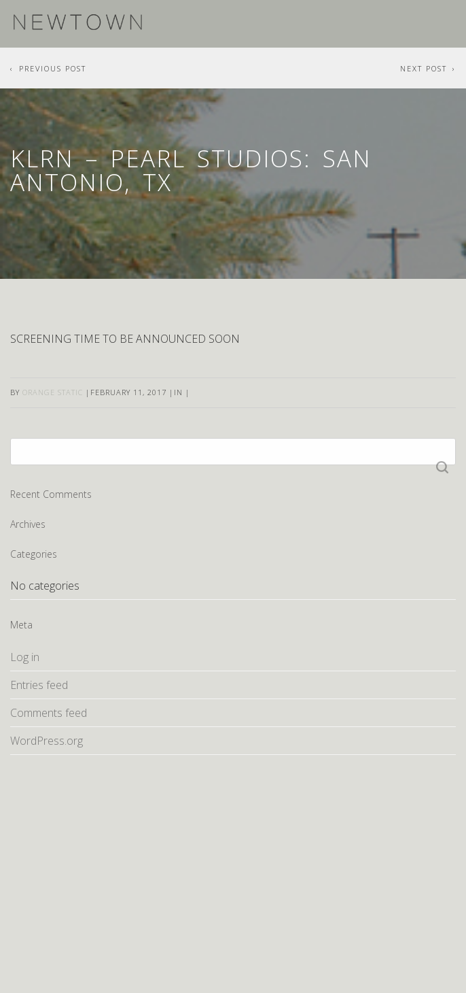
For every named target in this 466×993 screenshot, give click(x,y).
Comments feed (48, 712)
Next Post (423, 68)
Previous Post (52, 68)
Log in (24, 657)
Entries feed (39, 684)
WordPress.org (46, 740)
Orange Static (52, 392)
